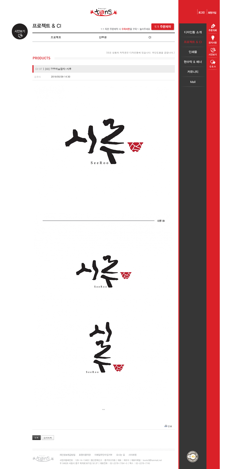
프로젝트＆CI (192, 42)
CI (150, 37)
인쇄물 (192, 52)
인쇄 (170, 426)
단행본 (103, 37)
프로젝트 (56, 37)
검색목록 (48, 437)
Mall (192, 82)
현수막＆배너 (192, 62)
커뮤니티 (192, 72)
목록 (36, 437)
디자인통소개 (192, 32)
